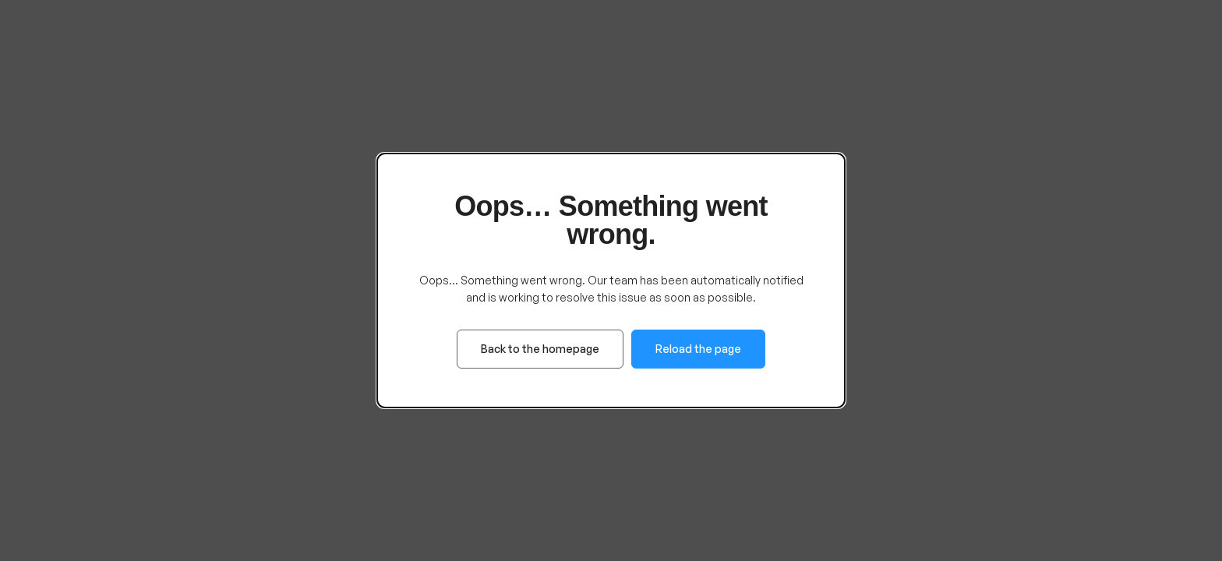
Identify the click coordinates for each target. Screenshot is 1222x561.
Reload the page (698, 348)
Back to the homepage (540, 348)
